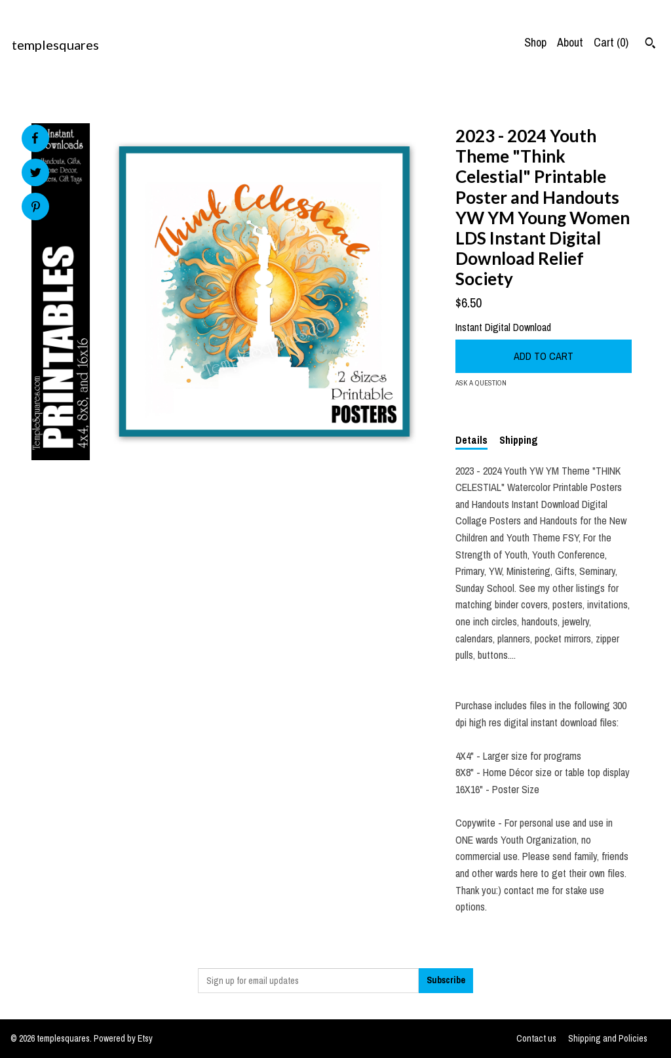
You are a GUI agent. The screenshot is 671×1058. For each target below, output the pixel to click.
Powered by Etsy (123, 1038)
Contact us (536, 1038)
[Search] (650, 44)
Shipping (518, 440)
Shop (535, 42)
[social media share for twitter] (35, 174)
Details (471, 440)
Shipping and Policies (607, 1038)
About (570, 42)
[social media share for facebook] (34, 138)
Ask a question (481, 382)
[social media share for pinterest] (35, 208)
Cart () (611, 42)
